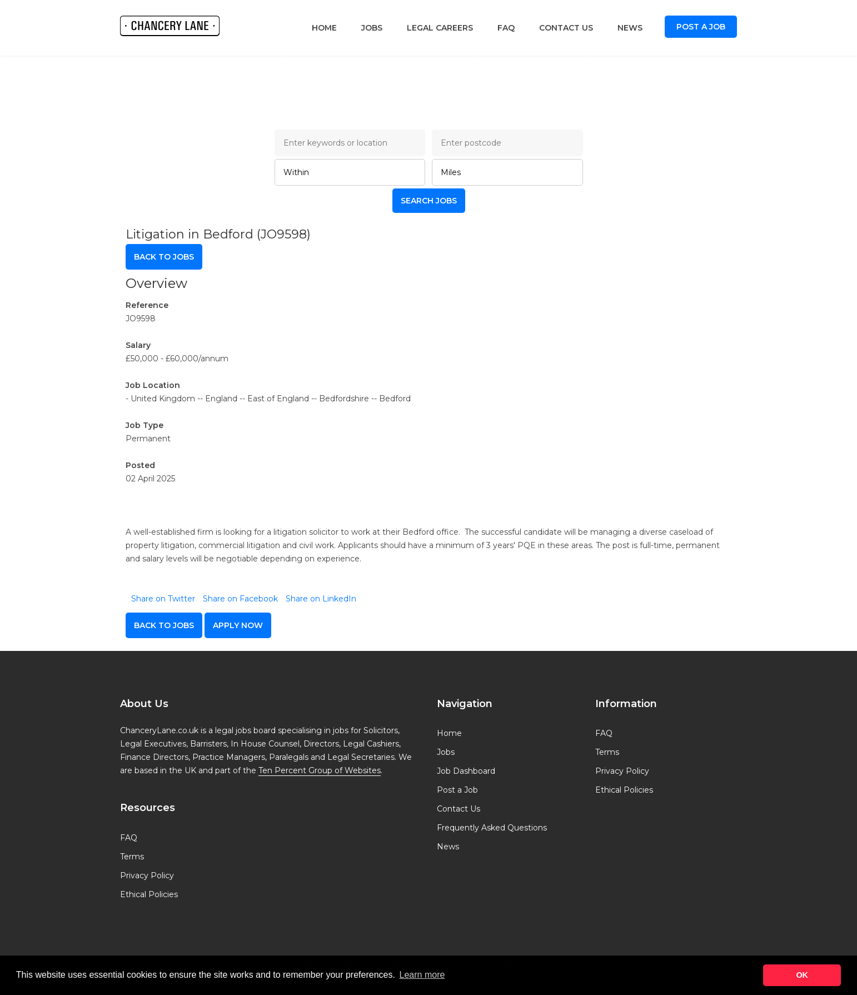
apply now (238, 625)
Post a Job (700, 27)
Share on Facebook (240, 599)
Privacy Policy (147, 875)
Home (324, 28)
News (629, 28)
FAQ (506, 28)
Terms (132, 857)
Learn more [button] (422, 974)
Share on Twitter (163, 599)
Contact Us (566, 28)
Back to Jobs (164, 257)
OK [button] (802, 975)
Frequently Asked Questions (492, 828)
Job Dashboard (466, 771)
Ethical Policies (149, 894)
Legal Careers (440, 28)
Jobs (371, 28)
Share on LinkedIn (321, 599)
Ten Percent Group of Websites (319, 770)
